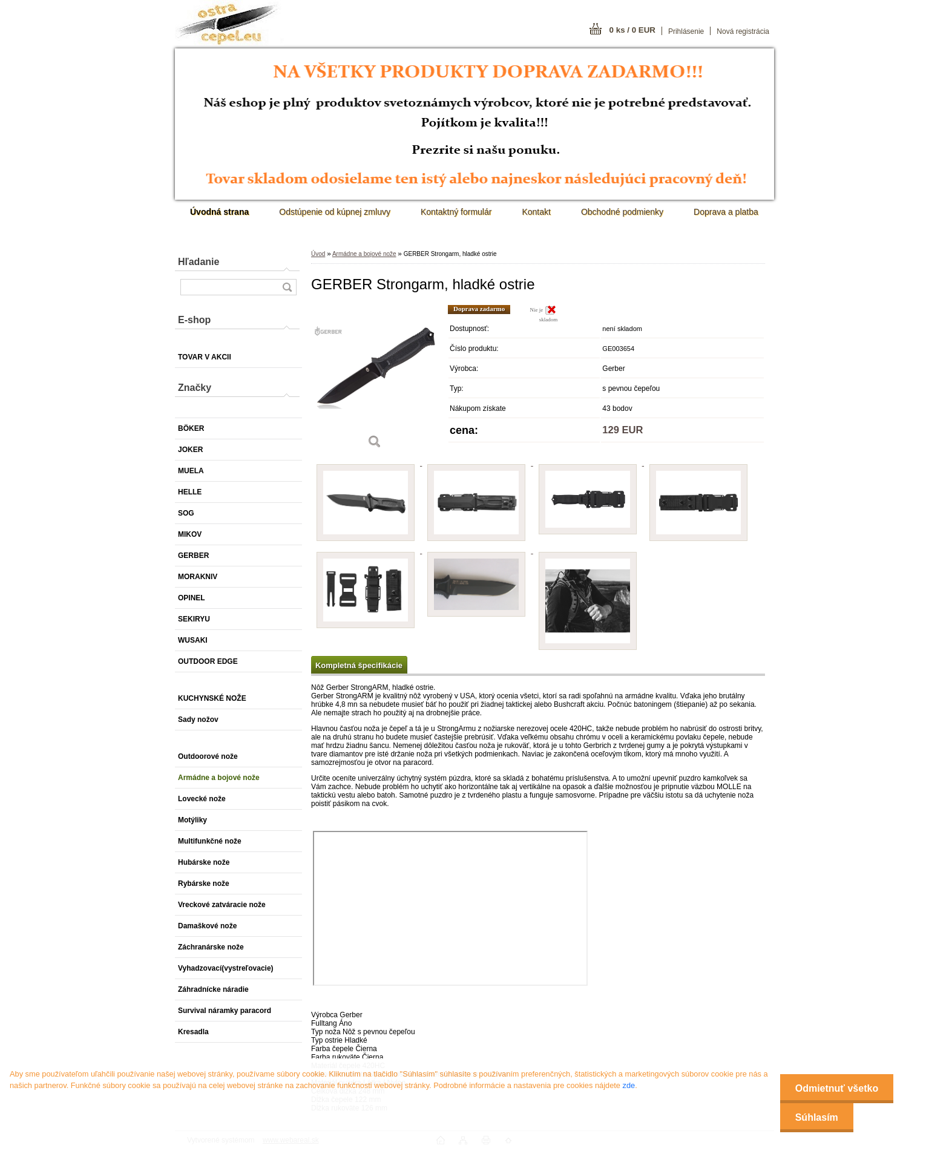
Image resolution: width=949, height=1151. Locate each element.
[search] (287, 287)
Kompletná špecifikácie (358, 665)
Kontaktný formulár (456, 212)
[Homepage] (219, 212)
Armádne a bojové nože (364, 254)
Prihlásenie (686, 31)
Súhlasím (816, 1117)
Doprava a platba (726, 212)
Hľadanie (198, 262)
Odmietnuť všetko (836, 1088)
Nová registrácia (743, 31)
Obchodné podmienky (622, 212)
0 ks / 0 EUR (632, 29)
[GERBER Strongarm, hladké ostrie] (375, 381)
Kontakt (536, 212)
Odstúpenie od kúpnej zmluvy (334, 212)
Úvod (318, 254)
